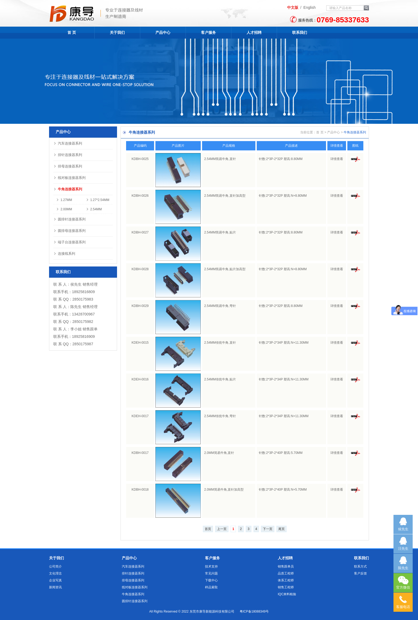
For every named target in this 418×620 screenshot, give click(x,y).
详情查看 (336, 159)
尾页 (281, 529)
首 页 (71, 32)
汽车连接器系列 (67, 143)
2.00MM (64, 209)
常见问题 (211, 573)
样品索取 (211, 587)
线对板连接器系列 (69, 178)
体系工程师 (286, 580)
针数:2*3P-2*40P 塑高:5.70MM (281, 453)
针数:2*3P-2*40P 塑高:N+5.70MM (283, 489)
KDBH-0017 (139, 453)
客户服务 (208, 32)
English (309, 7)
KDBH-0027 (139, 232)
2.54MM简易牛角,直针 (220, 159)
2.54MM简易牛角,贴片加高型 (225, 269)
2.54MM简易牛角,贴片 (220, 232)
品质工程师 (286, 573)
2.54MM (94, 209)
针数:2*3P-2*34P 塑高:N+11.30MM (283, 342)
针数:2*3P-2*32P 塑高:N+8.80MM (283, 196)
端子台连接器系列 (69, 242)
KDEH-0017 (139, 416)
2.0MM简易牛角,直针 (219, 453)
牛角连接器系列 (67, 189)
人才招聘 (254, 32)
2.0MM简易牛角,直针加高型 (224, 489)
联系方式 (360, 566)
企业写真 (55, 580)
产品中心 (162, 32)
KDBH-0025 (139, 159)
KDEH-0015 (139, 342)
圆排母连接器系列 (69, 231)
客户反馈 (360, 573)
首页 (208, 529)
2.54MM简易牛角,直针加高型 (225, 196)
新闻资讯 (55, 587)
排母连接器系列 (67, 166)
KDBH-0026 (139, 196)
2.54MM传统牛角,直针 (220, 342)
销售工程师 (286, 587)
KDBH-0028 (139, 269)
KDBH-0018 (139, 489)
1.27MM (64, 200)
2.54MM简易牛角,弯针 (220, 306)
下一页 (267, 529)
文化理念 (55, 573)
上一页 (222, 529)
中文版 (292, 7)
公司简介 (55, 566)
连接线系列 (64, 254)
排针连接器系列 (67, 155)
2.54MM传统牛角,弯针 (220, 416)
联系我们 (299, 32)
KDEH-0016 (139, 379)
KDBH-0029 (139, 306)
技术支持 (211, 566)
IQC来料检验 (287, 594)
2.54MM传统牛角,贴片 (220, 379)
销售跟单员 (286, 566)
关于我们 (117, 32)
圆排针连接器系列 (69, 219)
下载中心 (211, 580)
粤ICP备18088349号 (254, 611)
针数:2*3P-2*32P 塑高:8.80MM (281, 159)
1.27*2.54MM (97, 200)
